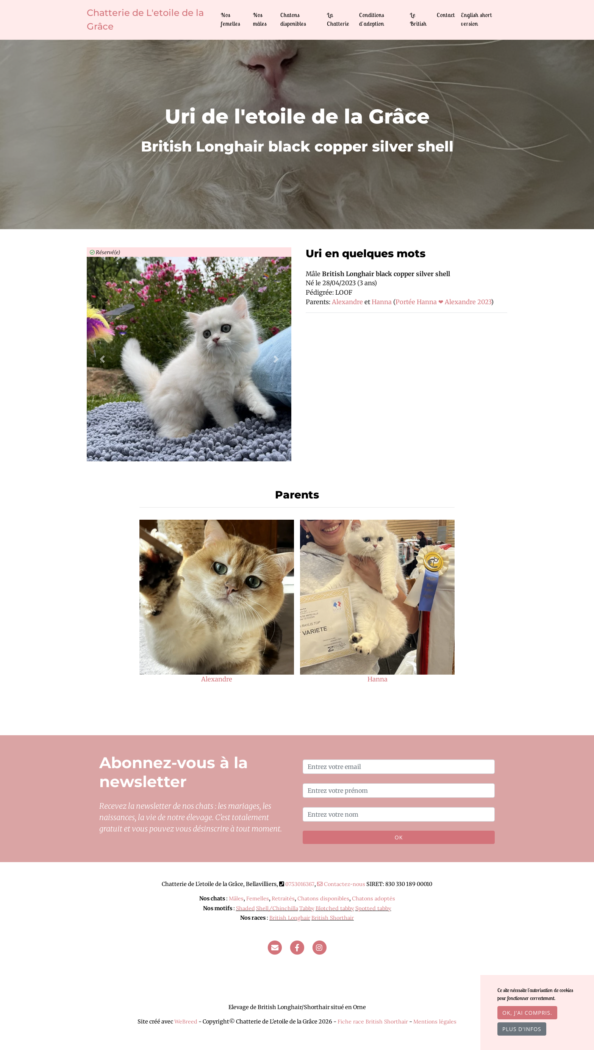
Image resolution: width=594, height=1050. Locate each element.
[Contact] (275, 947)
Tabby (306, 908)
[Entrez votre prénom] (399, 790)
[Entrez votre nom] (399, 814)
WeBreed (185, 1021)
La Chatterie (338, 19)
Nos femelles (230, 19)
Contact (446, 15)
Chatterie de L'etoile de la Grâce (145, 19)
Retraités (283, 898)
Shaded (245, 908)
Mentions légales (434, 1021)
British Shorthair (332, 917)
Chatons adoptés (373, 898)
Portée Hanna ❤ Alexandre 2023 (443, 302)
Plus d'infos (521, 1029)
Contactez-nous (341, 884)
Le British (418, 19)
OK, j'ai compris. (527, 1012)
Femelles (257, 898)
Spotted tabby (373, 908)
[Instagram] (319, 947)
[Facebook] (297, 947)
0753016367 (299, 884)
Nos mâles (260, 19)
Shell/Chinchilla (277, 908)
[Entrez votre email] (399, 766)
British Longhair (289, 917)
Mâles (236, 898)
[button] (102, 359)
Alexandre (348, 302)
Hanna (382, 302)
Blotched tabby (335, 908)
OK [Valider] (399, 837)
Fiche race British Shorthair (373, 1021)
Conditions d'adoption (371, 19)
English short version (476, 19)
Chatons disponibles (293, 19)
